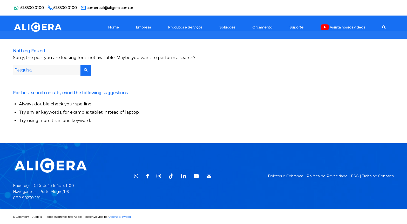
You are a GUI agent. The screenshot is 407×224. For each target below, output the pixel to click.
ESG (355, 176)
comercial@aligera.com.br (109, 7)
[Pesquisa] (384, 27)
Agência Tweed (120, 217)
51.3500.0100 (32, 7)
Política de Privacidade (327, 176)
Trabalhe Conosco (378, 176)
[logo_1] (38, 27)
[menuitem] (113, 27)
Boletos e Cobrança (285, 176)
